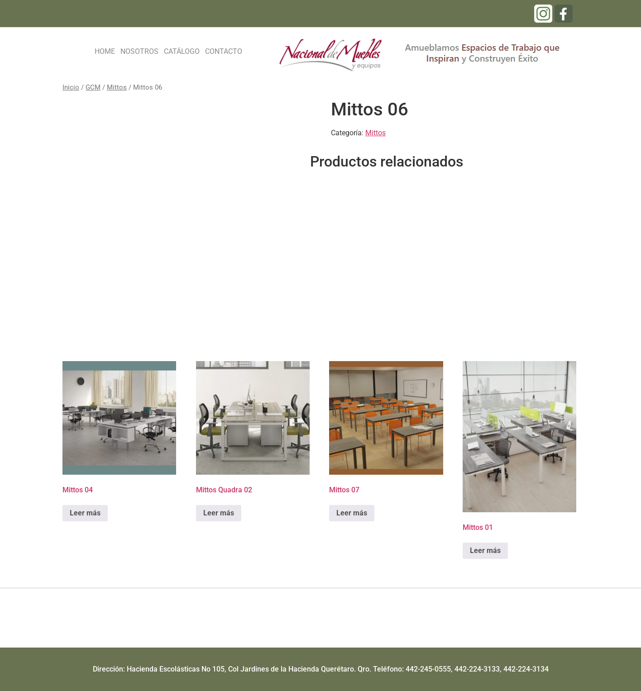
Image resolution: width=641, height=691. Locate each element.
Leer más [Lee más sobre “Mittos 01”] (485, 550)
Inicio (70, 87)
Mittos (117, 87)
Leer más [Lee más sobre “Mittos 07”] (351, 513)
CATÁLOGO (182, 51)
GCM (93, 87)
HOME (105, 51)
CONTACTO (223, 51)
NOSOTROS (139, 51)
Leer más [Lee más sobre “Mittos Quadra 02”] (218, 513)
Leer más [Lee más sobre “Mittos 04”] (85, 513)
